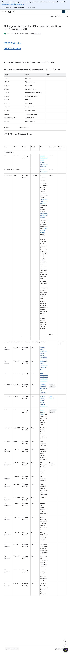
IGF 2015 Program (12, 48)
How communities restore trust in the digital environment (44, 377)
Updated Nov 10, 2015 (55, 16)
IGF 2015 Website (12, 43)
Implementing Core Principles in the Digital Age (44, 365)
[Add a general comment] (12, 648)
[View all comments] (65, 641)
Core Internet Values (42, 412)
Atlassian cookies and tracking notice (13, 4)
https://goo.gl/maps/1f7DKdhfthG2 (43, 201)
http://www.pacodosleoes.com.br (44, 215)
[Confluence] (9, 11)
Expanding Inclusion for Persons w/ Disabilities (43, 388)
